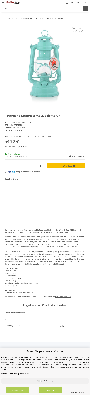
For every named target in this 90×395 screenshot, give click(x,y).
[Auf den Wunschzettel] (80, 29)
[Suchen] (42, 8)
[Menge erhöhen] (40, 166)
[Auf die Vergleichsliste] (74, 29)
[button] (67, 2)
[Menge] (24, 166)
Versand (24, 146)
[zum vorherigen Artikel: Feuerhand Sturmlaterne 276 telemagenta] (78, 18)
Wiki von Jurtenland (63, 297)
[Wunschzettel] (72, 2)
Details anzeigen (77, 392)
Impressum (24, 374)
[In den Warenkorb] (66, 165)
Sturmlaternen (19, 127)
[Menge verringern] (7, 166)
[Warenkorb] (81, 2)
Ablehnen (50, 390)
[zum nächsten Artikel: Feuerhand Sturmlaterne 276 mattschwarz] (83, 18)
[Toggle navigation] (3, 1)
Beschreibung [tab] (11, 179)
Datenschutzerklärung (10, 374)
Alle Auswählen (17, 390)
